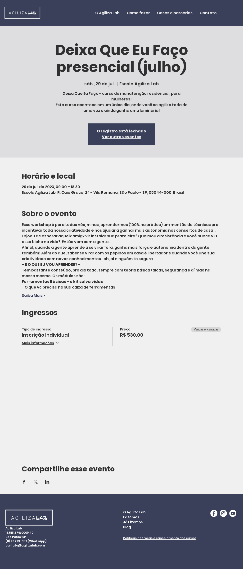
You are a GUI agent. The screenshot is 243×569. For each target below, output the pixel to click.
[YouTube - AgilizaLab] (232, 513)
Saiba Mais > (33, 295)
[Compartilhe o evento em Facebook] (24, 482)
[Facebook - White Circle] (213, 513)
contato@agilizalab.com (25, 545)
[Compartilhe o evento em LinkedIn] (47, 482)
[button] (138, 13)
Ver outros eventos (121, 137)
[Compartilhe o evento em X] (35, 482)
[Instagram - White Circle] (223, 513)
